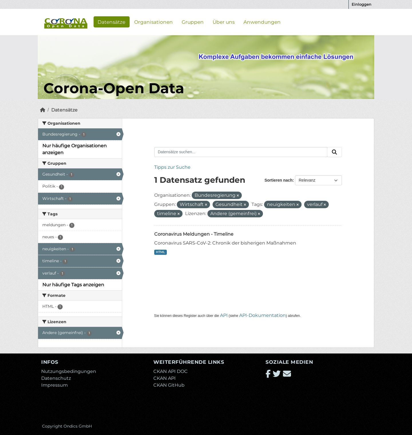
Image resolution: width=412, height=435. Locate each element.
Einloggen (361, 4)
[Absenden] (334, 152)
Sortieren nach (278, 180)
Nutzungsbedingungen (68, 371)
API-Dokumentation (262, 315)
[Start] (42, 110)
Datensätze (111, 22)
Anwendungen (262, 22)
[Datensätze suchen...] (241, 152)
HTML (160, 252)
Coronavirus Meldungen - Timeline (193, 234)
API (224, 315)
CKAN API (164, 378)
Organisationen (153, 22)
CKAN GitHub (169, 385)
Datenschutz (56, 378)
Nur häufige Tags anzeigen (73, 284)
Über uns (224, 22)
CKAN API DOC (170, 371)
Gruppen (193, 22)
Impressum (54, 385)
